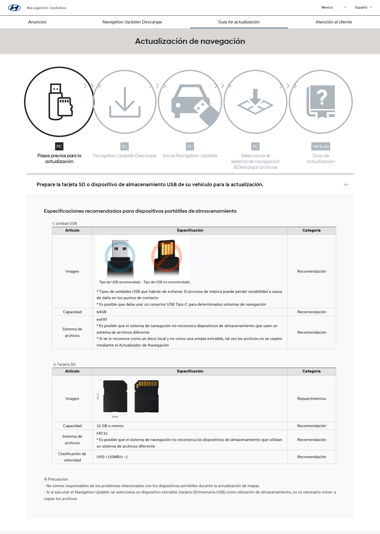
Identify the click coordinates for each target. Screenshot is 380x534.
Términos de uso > (334, 516)
